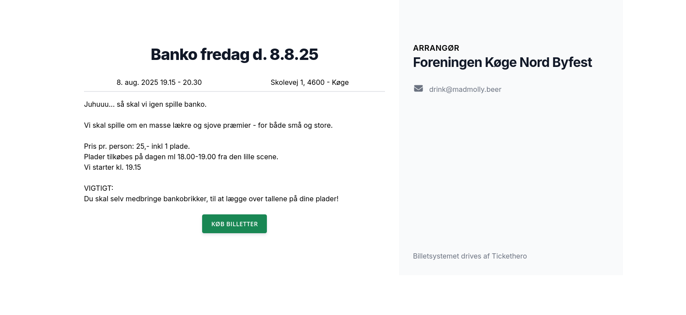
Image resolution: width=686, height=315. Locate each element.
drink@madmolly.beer (465, 89)
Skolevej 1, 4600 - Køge (310, 82)
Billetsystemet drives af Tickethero (470, 256)
